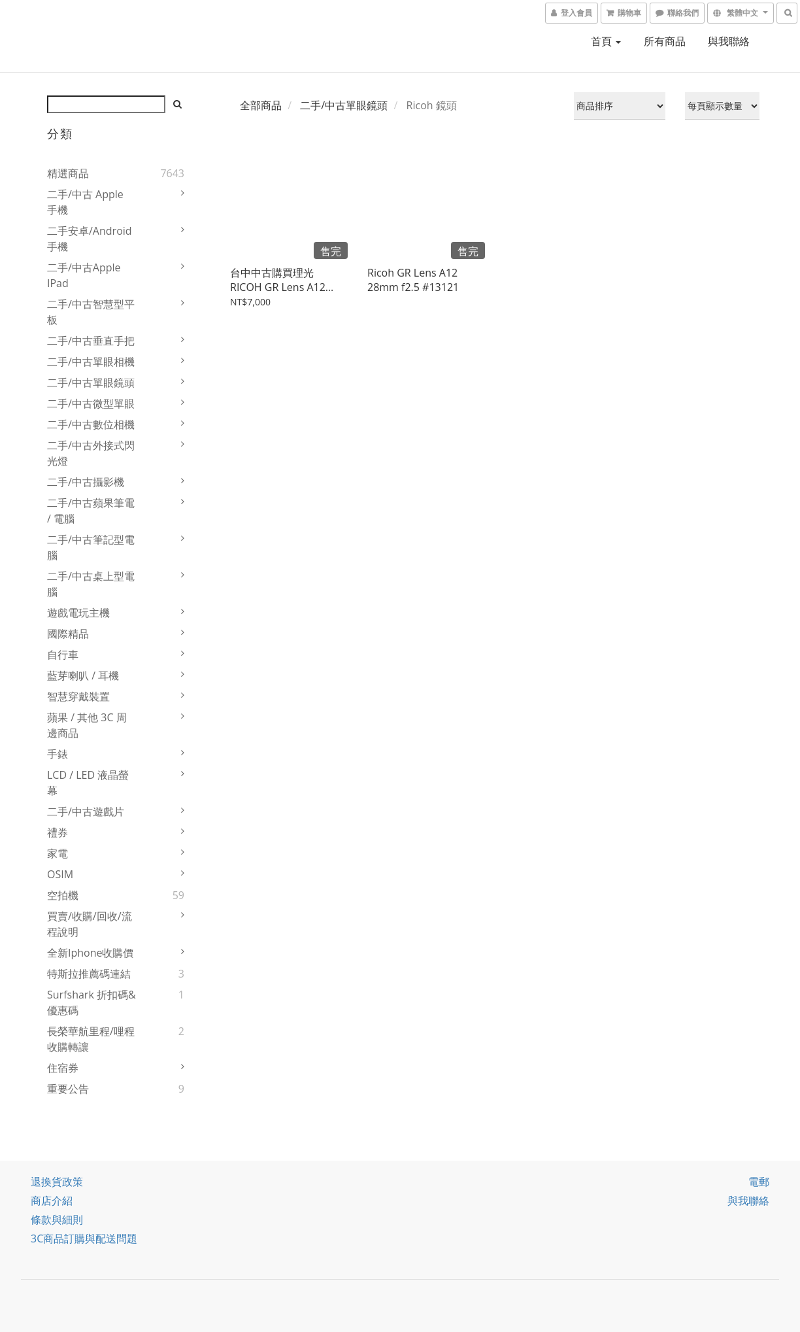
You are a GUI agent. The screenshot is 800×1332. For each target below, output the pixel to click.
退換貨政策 (57, 1181)
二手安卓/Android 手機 (89, 239)
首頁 (606, 41)
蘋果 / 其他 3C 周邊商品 (87, 725)
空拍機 (62, 895)
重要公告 (68, 1089)
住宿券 (62, 1068)
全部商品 (261, 105)
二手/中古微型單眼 (91, 403)
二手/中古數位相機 (91, 424)
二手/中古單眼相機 (91, 361)
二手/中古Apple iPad (84, 275)
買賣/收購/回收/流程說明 (89, 924)
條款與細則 (57, 1219)
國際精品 (68, 633)
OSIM (60, 874)
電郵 (758, 1181)
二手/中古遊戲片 (85, 811)
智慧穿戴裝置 (78, 696)
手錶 (57, 754)
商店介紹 (52, 1200)
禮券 (57, 832)
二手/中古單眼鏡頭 (91, 382)
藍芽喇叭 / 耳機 (83, 675)
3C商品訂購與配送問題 (84, 1238)
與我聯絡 (729, 41)
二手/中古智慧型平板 (91, 312)
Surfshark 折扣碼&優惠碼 (91, 1002)
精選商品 (68, 173)
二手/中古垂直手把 (91, 340)
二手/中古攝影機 (85, 482)
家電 (57, 853)
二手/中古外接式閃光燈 (91, 453)
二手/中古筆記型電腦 (91, 547)
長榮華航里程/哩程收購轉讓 (91, 1039)
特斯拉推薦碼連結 (89, 973)
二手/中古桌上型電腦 (91, 584)
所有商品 (665, 41)
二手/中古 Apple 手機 (85, 202)
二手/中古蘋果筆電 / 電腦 (91, 511)
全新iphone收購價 (90, 953)
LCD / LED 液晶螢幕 (88, 783)
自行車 (62, 654)
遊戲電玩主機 (78, 613)
